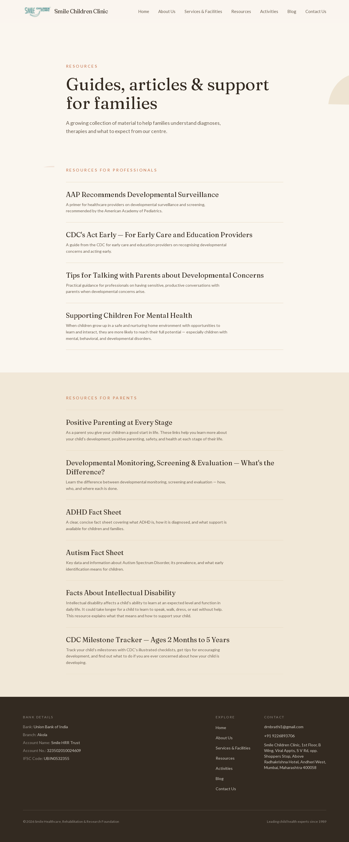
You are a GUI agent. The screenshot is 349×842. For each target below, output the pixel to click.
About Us (166, 11)
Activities (269, 11)
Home (143, 11)
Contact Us (315, 11)
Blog (291, 11)
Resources (241, 11)
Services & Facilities (203, 11)
